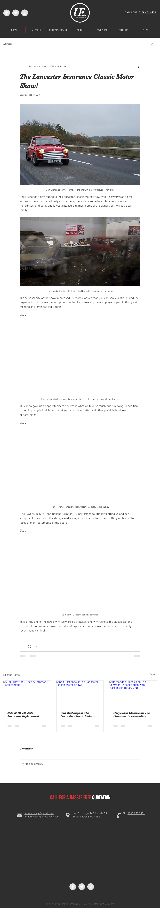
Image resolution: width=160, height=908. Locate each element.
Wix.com (109, 904)
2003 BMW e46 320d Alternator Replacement (23, 714)
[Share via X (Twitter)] (29, 646)
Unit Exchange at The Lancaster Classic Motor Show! (76, 714)
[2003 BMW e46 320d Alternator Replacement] (27, 694)
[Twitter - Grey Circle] (15, 12)
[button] (152, 44)
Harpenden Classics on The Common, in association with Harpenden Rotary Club (132, 714)
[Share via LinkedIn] (37, 646)
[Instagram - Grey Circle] (24, 12)
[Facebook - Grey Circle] (6, 12)
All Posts (7, 44)
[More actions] (138, 66)
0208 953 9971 (147, 12)
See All (153, 674)
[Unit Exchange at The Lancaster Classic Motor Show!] (80, 694)
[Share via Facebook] (21, 646)
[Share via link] (45, 646)
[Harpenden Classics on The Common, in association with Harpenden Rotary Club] (133, 694)
